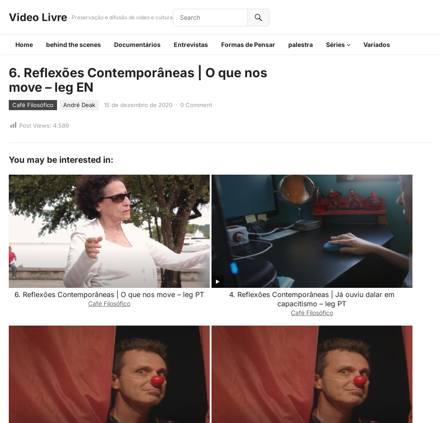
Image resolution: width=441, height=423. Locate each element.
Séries (335, 44)
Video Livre (38, 17)
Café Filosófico (33, 104)
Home (24, 44)
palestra (300, 44)
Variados (376, 44)
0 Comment (196, 104)
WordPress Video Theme (229, 405)
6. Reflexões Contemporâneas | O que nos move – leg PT (50, 237)
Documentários (137, 44)
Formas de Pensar (248, 44)
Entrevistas (191, 44)
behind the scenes (73, 44)
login (88, 368)
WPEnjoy (280, 405)
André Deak (79, 104)
